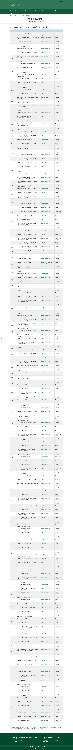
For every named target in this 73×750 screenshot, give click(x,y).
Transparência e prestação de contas (53, 10)
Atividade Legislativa (32, 10)
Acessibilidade (40, 1)
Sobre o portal (27, 748)
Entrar (60, 1)
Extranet (47, 748)
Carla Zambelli (21, 15)
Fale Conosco (47, 1)
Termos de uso (34, 748)
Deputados (24, 10)
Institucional (18, 10)
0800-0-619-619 (53, 737)
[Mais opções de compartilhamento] (1, 341)
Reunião (42, 377)
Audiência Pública (44, 56)
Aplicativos (42, 748)
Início (11, 15)
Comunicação (40, 10)
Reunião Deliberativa (45, 45)
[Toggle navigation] (11, 13)
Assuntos (12, 10)
